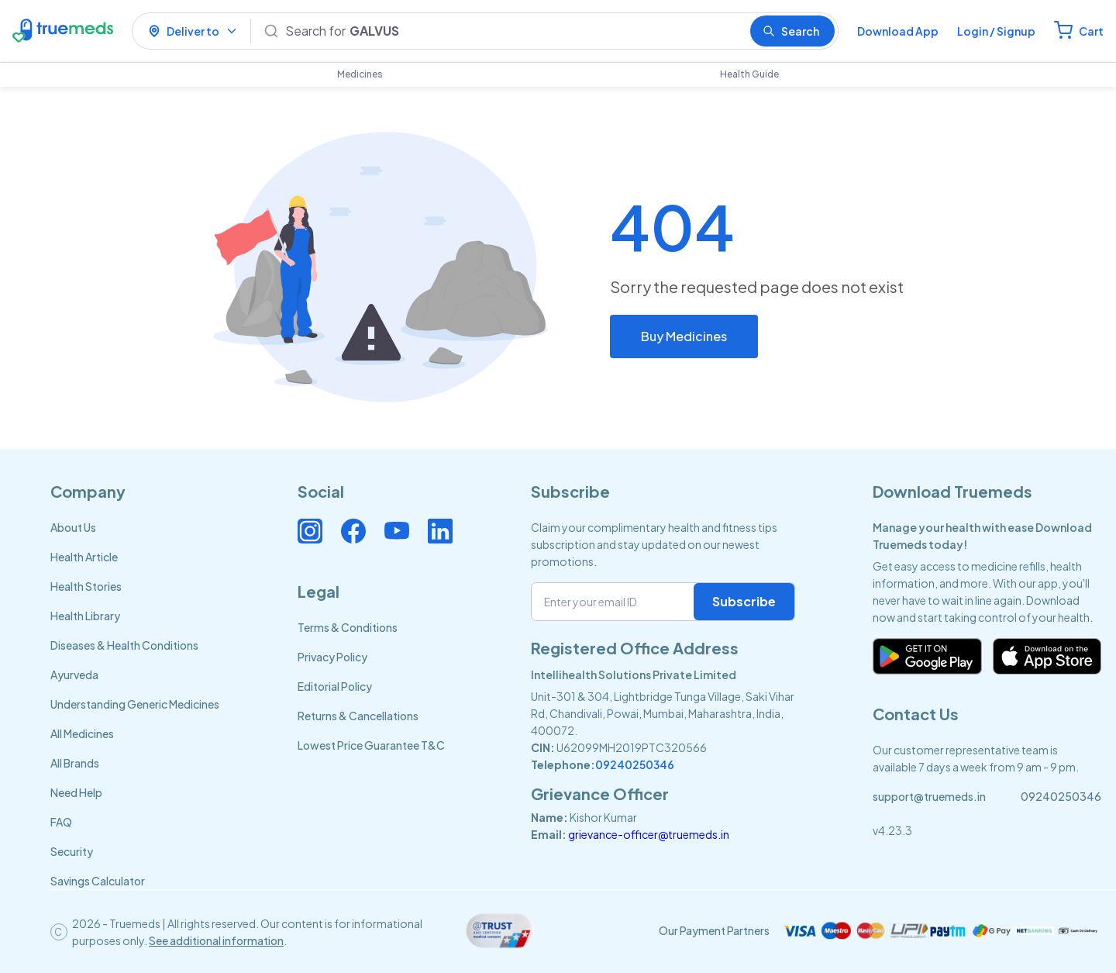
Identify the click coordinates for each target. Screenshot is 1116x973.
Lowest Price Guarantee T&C (371, 745)
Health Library (85, 616)
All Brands (74, 763)
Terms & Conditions (348, 627)
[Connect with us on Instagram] (310, 531)
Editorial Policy (335, 686)
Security (71, 851)
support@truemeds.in (929, 796)
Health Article (84, 557)
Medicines (360, 74)
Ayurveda (74, 674)
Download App (898, 31)
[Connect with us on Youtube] (396, 531)
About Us (73, 527)
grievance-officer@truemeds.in (648, 834)
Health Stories (86, 586)
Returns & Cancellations (358, 716)
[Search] (511, 31)
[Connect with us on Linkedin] (440, 531)
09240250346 (634, 764)
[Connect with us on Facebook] (353, 531)
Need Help (76, 792)
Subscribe (744, 601)
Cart (1091, 31)
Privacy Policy (332, 657)
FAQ (61, 822)
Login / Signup (996, 31)
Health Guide (749, 74)
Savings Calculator (97, 881)
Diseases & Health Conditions (124, 645)
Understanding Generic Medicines (134, 704)
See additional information (216, 940)
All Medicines (82, 733)
